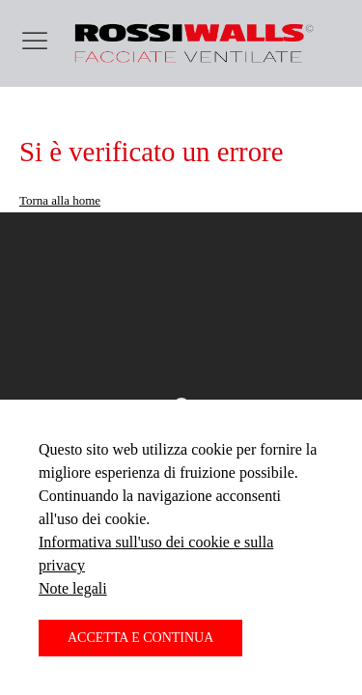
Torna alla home (59, 200)
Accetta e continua (140, 637)
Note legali (73, 588)
